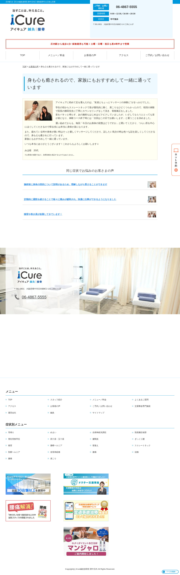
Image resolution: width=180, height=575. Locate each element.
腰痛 (10, 458)
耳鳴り (11, 432)
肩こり (53, 458)
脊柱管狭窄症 (14, 439)
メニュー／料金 (56, 55)
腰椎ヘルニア (56, 445)
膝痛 (94, 452)
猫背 (10, 445)
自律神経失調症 (99, 432)
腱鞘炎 (95, 439)
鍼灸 (52, 413)
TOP (22, 55)
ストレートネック (142, 445)
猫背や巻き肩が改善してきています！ (43, 214)
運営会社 (12, 413)
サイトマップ (98, 413)
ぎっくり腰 (140, 439)
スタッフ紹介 (56, 400)
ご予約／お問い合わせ (157, 55)
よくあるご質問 (141, 400)
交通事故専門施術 (142, 406)
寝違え (95, 445)
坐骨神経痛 (55, 452)
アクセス (124, 55)
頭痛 (137, 452)
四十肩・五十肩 (57, 439)
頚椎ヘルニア (14, 452)
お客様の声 (90, 55)
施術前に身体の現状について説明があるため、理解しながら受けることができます (65, 184)
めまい (53, 432)
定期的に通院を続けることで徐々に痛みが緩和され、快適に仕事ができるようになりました (70, 199)
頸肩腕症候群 (141, 432)
